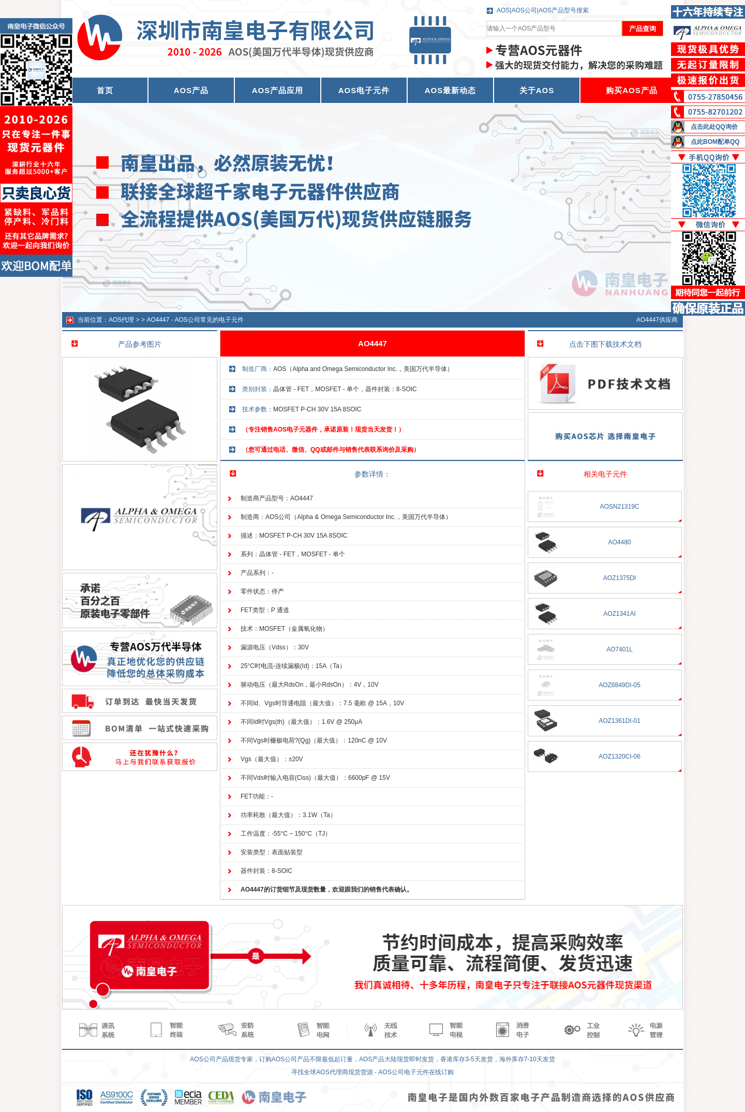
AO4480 (619, 542)
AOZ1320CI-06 (619, 756)
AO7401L (619, 649)
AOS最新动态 (450, 90)
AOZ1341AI (619, 613)
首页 (105, 90)
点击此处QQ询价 (714, 126)
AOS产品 (191, 90)
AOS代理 (121, 319)
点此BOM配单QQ (715, 141)
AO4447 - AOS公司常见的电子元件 (194, 319)
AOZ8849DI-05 (619, 685)
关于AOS (537, 90)
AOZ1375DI (619, 578)
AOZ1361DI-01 (619, 720)
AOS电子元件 (364, 90)
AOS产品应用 (278, 90)
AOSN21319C (619, 506)
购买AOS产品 (632, 90)
